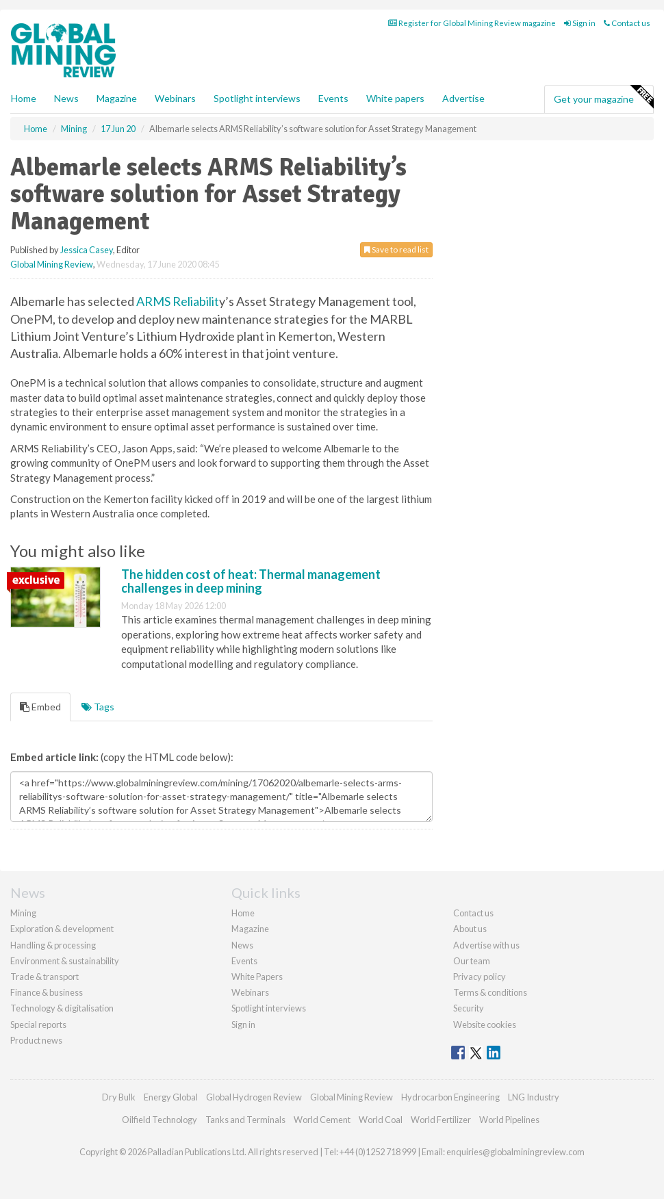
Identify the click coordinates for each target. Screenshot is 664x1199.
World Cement (322, 1119)
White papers (395, 98)
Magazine (117, 98)
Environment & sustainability (64, 960)
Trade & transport (44, 976)
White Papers (257, 976)
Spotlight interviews (257, 98)
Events (333, 98)
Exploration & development (62, 928)
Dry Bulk (119, 1097)
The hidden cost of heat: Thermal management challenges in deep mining (251, 581)
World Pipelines (509, 1119)
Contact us (627, 22)
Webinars (175, 98)
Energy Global (171, 1097)
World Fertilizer (441, 1119)
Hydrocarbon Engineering (450, 1097)
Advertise (463, 98)
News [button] (66, 98)
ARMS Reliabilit (177, 301)
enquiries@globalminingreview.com (515, 1151)
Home (23, 98)
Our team (471, 960)
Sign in (580, 22)
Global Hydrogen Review (254, 1097)
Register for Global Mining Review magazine (472, 22)
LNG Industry (533, 1097)
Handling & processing (53, 945)
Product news (36, 1040)
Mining (23, 912)
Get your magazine (603, 97)
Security (468, 1008)
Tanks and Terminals (245, 1119)
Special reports (38, 1024)
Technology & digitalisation (62, 1008)
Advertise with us (486, 945)
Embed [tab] (40, 706)
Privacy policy (479, 976)
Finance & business (46, 992)
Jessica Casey (86, 249)
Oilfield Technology (159, 1119)
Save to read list (396, 249)
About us (470, 928)
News (242, 945)
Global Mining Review (51, 264)
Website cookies (484, 1024)
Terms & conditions (490, 992)
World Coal (381, 1119)
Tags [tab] (97, 706)
